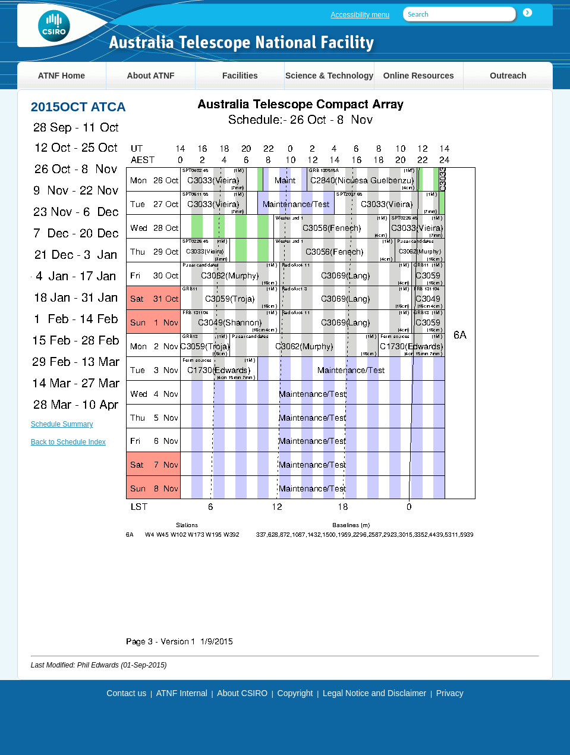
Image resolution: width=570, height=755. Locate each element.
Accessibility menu (360, 15)
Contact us (126, 693)
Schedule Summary (62, 424)
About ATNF (151, 75)
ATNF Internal (181, 693)
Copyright (295, 693)
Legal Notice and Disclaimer (374, 693)
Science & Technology (329, 75)
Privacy (450, 693)
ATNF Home (61, 75)
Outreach (508, 75)
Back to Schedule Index (68, 442)
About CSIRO (242, 693)
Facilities (240, 75)
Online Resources (418, 75)
